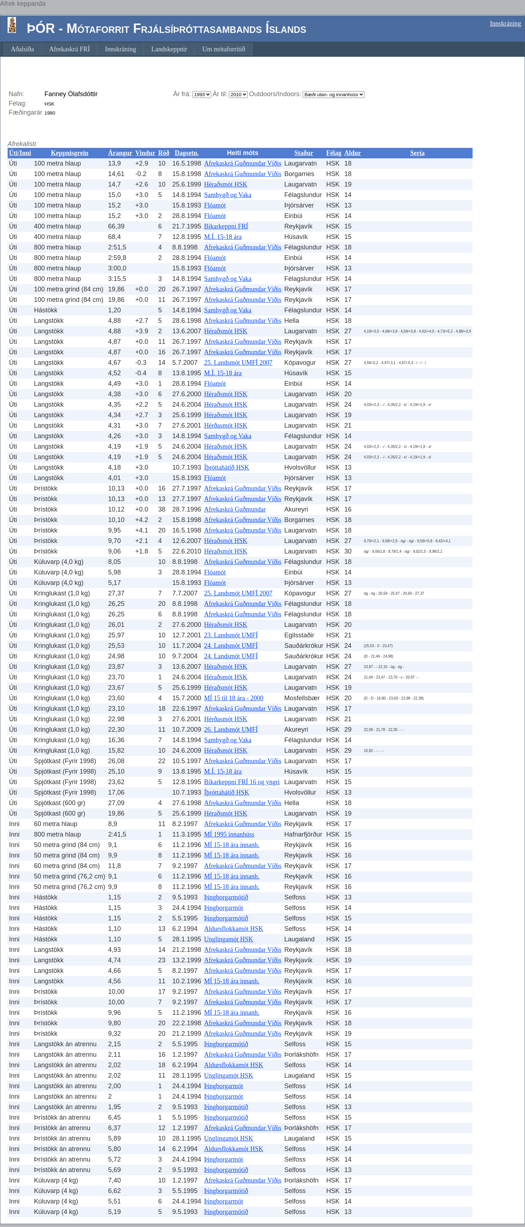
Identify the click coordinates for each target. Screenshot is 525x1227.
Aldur (352, 153)
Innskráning (505, 23)
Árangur (120, 153)
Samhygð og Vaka (228, 194)
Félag (333, 153)
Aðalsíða (22, 49)
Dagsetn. (187, 153)
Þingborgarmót (223, 907)
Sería (417, 153)
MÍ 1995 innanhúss (229, 834)
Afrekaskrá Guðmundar (235, 509)
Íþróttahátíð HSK (226, 467)
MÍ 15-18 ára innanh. (232, 844)
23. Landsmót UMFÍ (231, 635)
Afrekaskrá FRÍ (69, 49)
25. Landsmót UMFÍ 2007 (238, 362)
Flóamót (215, 205)
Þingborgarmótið (226, 897)
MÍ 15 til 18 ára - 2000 (234, 698)
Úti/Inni (20, 153)
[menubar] (128, 49)
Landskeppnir (169, 49)
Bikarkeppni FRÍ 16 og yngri (242, 782)
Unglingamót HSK (228, 939)
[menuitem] (22, 49)
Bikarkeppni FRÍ (226, 226)
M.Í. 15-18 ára (223, 236)
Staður (303, 153)
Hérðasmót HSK (226, 425)
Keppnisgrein (70, 153)
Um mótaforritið (223, 49)
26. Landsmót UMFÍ (231, 729)
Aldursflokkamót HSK (234, 928)
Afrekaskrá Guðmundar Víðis (243, 163)
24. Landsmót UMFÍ (231, 645)
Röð (163, 153)
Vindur (145, 153)
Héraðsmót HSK (226, 184)
